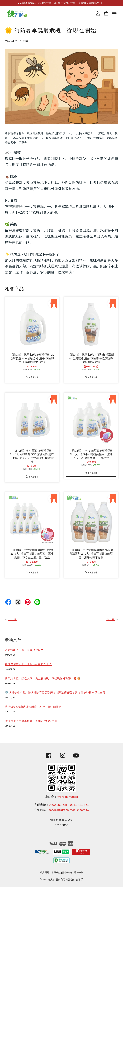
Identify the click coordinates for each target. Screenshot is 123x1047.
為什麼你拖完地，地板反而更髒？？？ (28, 664)
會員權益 (56, 872)
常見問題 (44, 872)
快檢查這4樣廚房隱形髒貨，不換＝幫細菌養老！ (34, 706)
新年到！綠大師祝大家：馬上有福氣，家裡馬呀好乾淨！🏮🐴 (42, 678)
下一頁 (110, 619)
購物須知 (67, 872)
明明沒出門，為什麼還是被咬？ (24, 650)
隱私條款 (78, 872)
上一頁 (12, 619)
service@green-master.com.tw (69, 809)
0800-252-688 (58, 804)
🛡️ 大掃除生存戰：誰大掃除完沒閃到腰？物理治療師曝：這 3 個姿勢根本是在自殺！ (56, 692)
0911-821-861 (79, 804)
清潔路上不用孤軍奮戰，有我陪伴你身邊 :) (31, 720)
